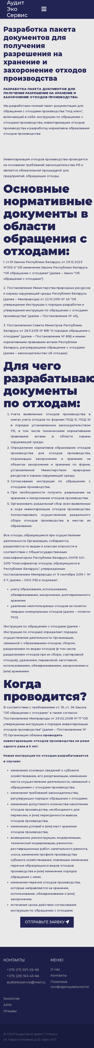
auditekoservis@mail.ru (23, 982)
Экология (11, 999)
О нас (55, 969)
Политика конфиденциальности (70, 984)
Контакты (59, 975)
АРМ (7, 1005)
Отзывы (10, 1011)
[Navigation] (43, 9)
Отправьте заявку (47, 922)
